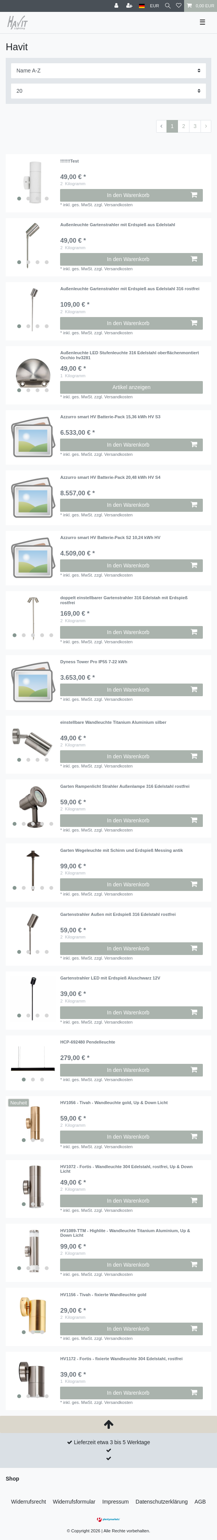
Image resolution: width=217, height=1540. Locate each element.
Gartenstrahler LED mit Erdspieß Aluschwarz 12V (110, 978)
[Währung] (154, 6)
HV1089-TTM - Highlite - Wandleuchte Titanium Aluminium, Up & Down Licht (125, 1233)
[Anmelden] (117, 6)
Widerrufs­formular (74, 1502)
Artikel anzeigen (132, 387)
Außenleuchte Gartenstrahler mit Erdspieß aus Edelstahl (117, 224)
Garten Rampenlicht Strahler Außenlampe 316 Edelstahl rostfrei (124, 786)
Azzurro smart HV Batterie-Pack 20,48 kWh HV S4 (110, 477)
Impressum (115, 1502)
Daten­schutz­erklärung (161, 1502)
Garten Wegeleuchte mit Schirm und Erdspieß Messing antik (121, 850)
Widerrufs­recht (28, 1502)
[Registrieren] (130, 6)
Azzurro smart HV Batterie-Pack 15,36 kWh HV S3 (110, 416)
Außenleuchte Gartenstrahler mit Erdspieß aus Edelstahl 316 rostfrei (129, 288)
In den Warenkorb (152, 195)
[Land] (141, 6)
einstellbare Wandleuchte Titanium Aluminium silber (113, 722)
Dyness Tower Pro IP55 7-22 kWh (93, 661)
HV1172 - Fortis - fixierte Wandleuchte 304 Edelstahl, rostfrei (121, 1358)
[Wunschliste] (178, 6)
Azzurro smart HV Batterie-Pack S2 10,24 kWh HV (110, 537)
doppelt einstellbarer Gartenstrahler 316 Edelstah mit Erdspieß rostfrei (124, 600)
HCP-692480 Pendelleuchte (87, 1042)
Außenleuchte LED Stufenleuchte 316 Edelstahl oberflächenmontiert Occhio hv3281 (129, 355)
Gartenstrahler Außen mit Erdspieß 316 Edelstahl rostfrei (118, 914)
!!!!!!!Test (69, 161)
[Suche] (168, 6)
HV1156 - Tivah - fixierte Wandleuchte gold (103, 1294)
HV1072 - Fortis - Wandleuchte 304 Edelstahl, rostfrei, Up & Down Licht (126, 1168)
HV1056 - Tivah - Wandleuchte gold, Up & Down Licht (114, 1102)
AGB (200, 1502)
